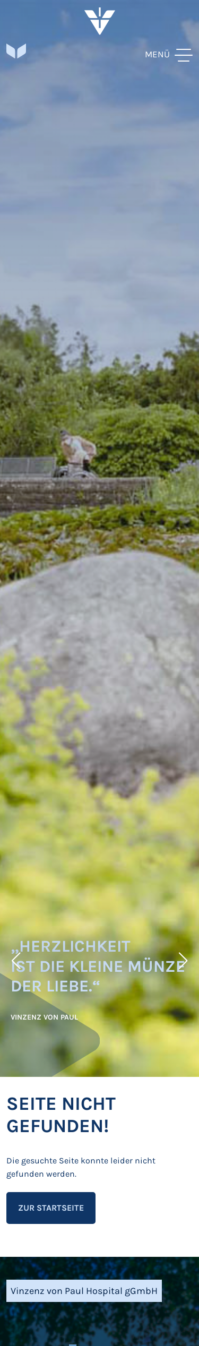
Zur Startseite (51, 1208)
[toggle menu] (169, 54)
